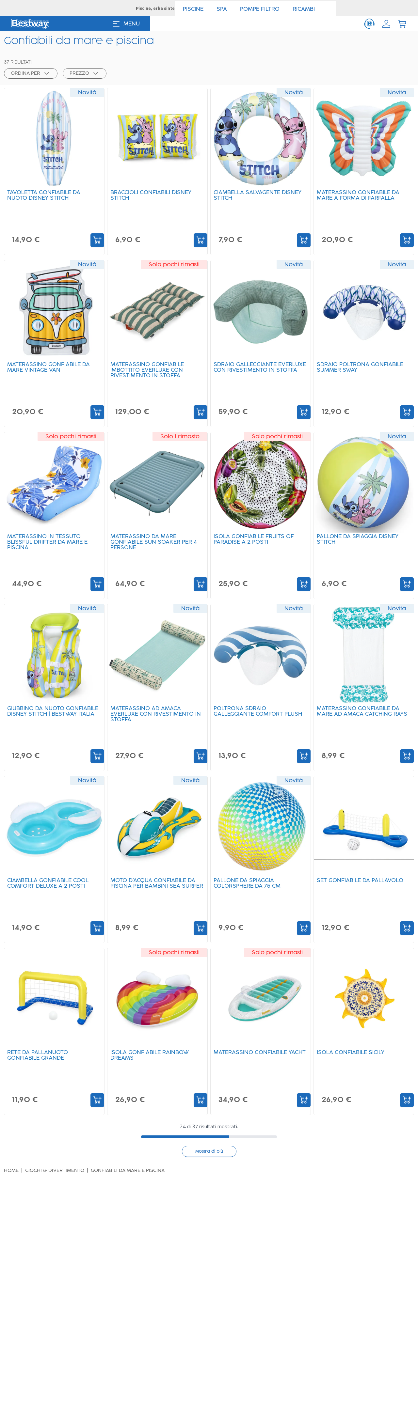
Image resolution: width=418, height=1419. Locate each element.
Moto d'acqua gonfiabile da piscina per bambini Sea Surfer (155, 890)
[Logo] (30, 24)
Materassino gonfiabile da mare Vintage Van (50, 371)
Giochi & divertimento (54, 1170)
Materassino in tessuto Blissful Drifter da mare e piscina (49, 546)
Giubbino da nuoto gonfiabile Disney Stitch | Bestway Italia (47, 718)
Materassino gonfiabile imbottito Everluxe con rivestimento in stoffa (149, 374)
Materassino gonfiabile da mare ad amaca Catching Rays (360, 718)
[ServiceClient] (369, 24)
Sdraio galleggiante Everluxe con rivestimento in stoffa (257, 374)
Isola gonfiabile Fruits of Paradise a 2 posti (256, 543)
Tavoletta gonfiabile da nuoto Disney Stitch (46, 199)
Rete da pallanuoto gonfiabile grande (39, 1059)
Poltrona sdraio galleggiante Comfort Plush (260, 715)
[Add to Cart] (97, 239)
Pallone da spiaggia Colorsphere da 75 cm (249, 887)
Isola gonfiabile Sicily (353, 1056)
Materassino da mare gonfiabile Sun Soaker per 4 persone (156, 546)
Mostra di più (209, 1151)
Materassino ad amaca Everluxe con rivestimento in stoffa (154, 718)
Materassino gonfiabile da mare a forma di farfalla (360, 199)
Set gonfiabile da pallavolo (362, 884)
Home (11, 1170)
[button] (28, 60)
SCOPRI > (269, 8)
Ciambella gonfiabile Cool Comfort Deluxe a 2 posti (50, 887)
